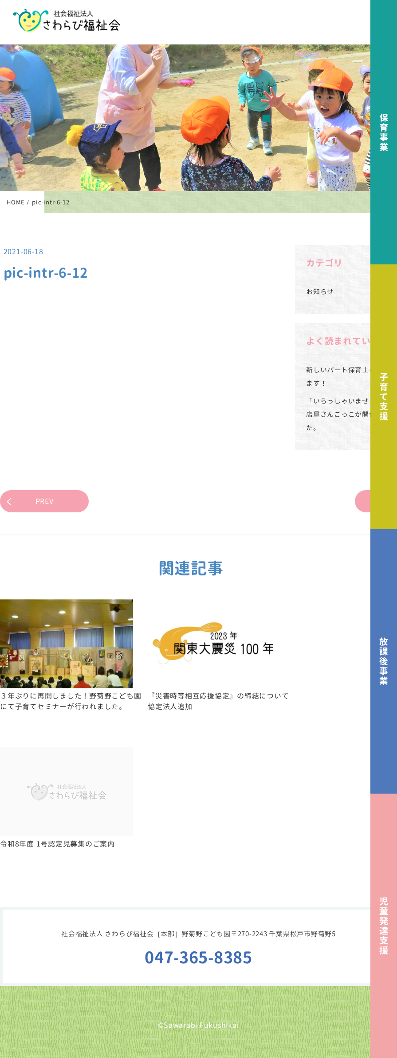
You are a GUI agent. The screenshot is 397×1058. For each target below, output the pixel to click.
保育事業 (383, 132)
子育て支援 (383, 396)
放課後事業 (383, 661)
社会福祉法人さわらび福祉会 (66, 20)
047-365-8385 (198, 957)
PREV (44, 501)
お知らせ (320, 291)
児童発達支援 (383, 926)
